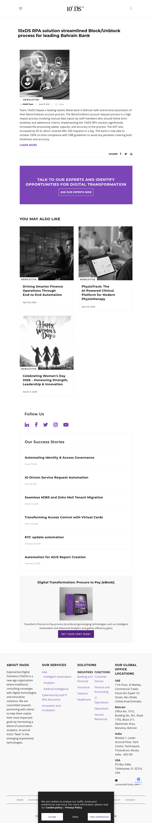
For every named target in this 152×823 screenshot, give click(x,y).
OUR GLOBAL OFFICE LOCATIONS (126, 669)
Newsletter (31, 100)
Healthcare (84, 699)
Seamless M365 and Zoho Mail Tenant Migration (64, 497)
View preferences (99, 816)
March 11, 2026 (30, 392)
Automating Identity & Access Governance (59, 457)
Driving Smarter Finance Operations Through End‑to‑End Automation (43, 291)
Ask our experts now (76, 192)
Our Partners (37, 800)
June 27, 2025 (31, 464)
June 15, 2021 (44, 104)
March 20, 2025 (31, 504)
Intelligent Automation (57, 676)
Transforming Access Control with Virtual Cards (64, 517)
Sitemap (130, 800)
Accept (52, 816)
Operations (101, 708)
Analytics (49, 683)
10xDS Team (28, 104)
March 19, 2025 (31, 524)
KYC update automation (44, 537)
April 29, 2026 (29, 302)
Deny (75, 816)
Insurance (83, 687)
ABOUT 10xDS (18, 665)
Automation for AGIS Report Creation (55, 557)
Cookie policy (54, 807)
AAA (44, 672)
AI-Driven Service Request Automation (56, 477)
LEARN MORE (28, 145)
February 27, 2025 (33, 544)
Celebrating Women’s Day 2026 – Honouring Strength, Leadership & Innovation (45, 380)
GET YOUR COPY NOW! (76, 634)
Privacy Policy (73, 807)
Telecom (82, 693)
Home (20, 800)
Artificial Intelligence (56, 689)
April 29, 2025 (31, 484)
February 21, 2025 (32, 563)
